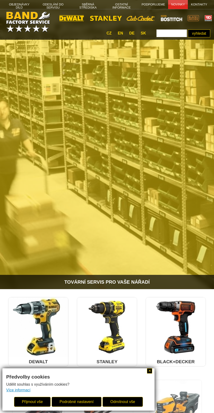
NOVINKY (178, 4)
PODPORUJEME (153, 4)
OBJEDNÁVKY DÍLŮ (19, 6)
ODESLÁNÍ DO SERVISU (53, 6)
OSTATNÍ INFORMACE (121, 6)
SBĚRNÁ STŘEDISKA (88, 6)
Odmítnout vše (122, 402)
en (120, 33)
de (131, 33)
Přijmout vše (32, 402)
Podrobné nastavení (76, 402)
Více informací (18, 390)
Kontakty (199, 4)
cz (109, 33)
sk (143, 33)
